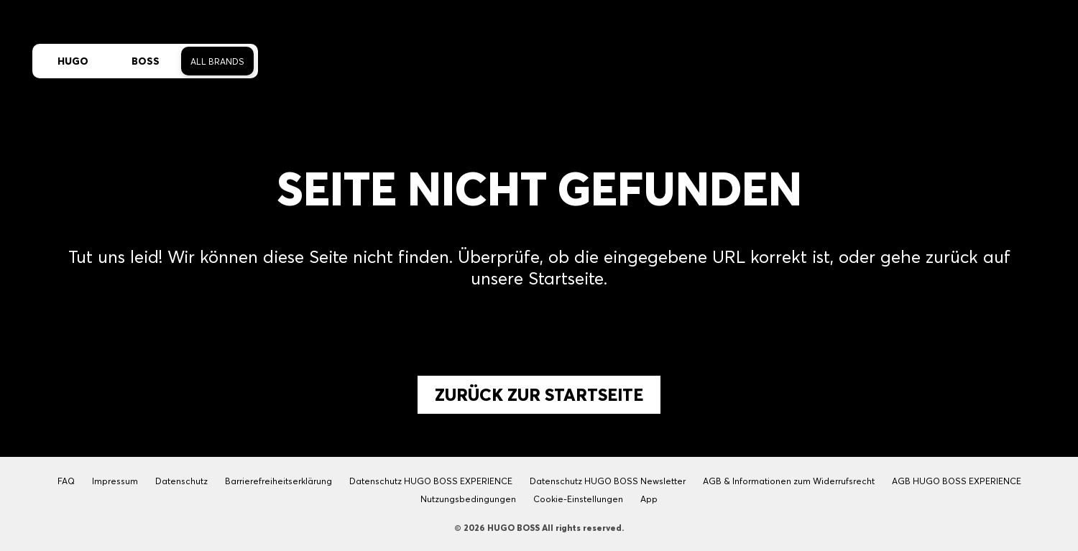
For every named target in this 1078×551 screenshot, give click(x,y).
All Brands (217, 61)
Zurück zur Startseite (539, 394)
